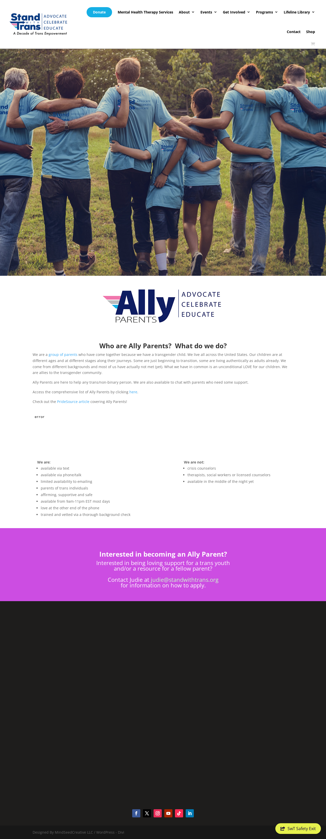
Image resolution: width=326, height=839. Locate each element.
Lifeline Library (297, 12)
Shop (310, 31)
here (133, 391)
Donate (99, 12)
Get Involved (234, 12)
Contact (294, 31)
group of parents (63, 354)
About (184, 12)
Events (206, 12)
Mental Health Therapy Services (145, 12)
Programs (264, 12)
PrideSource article (73, 401)
